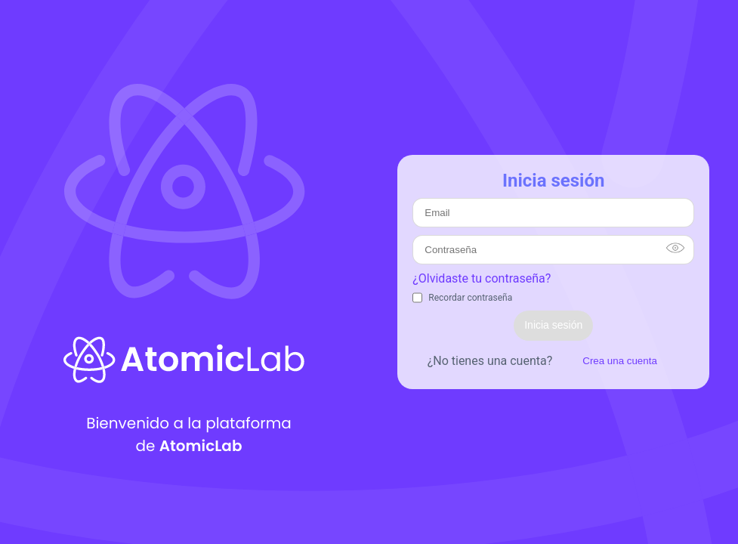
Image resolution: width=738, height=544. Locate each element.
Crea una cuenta (619, 360)
